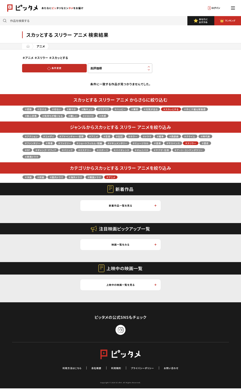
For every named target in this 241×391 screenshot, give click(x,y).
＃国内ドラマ (62, 177)
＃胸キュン (99, 109)
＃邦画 (44, 177)
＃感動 (29, 109)
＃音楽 (29, 150)
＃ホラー (153, 136)
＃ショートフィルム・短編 (139, 143)
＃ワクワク (118, 109)
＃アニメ (107, 136)
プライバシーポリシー (145, 370)
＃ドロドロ (133, 115)
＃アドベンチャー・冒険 (81, 136)
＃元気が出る (174, 109)
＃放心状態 (65, 115)
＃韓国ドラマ (107, 177)
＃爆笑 (155, 109)
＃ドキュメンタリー (173, 143)
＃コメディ (53, 136)
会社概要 (93, 370)
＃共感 (150, 115)
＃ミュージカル (201, 143)
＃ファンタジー (71, 143)
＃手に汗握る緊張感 (38, 115)
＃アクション (33, 136)
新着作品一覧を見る (132, 206)
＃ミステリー (167, 150)
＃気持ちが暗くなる (91, 115)
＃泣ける (45, 109)
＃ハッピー (138, 109)
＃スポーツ (189, 150)
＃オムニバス (58, 156)
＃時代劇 (50, 143)
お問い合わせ (179, 370)
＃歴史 (86, 150)
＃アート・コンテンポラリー (115, 156)
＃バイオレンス (34, 156)
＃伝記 (137, 136)
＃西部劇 (202, 136)
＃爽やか (80, 109)
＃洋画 (29, 177)
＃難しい (115, 115)
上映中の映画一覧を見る (130, 287)
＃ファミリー (109, 143)
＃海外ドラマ (85, 177)
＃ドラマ (170, 136)
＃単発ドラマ (146, 156)
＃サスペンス (48, 150)
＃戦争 (185, 136)
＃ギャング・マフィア (121, 150)
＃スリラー (69, 150)
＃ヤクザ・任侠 (82, 156)
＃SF (99, 150)
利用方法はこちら (65, 370)
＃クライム (32, 143)
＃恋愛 (123, 136)
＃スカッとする (198, 109)
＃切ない (62, 109)
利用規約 (115, 370)
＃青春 (91, 143)
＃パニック (147, 150)
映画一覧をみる (133, 246)
